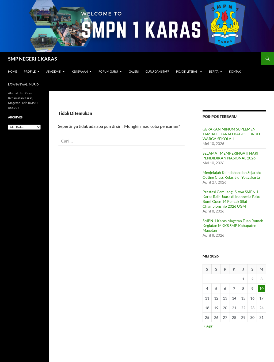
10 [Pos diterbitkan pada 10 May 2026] (261, 288)
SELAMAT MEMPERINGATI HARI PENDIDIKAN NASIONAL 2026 (230, 155)
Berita (213, 71)
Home (12, 71)
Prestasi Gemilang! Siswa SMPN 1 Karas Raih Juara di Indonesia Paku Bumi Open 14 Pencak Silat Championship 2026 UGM (231, 198)
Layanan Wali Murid (23, 84)
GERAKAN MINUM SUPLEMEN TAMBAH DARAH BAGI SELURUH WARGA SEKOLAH (231, 134)
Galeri (134, 71)
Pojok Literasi (187, 71)
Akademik (53, 71)
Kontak (235, 71)
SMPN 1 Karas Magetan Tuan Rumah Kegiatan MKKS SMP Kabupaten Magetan (233, 225)
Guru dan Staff (157, 71)
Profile (30, 71)
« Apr (208, 326)
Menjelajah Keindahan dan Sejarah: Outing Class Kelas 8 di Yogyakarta (232, 175)
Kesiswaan (80, 71)
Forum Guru (108, 71)
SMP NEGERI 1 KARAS (32, 59)
